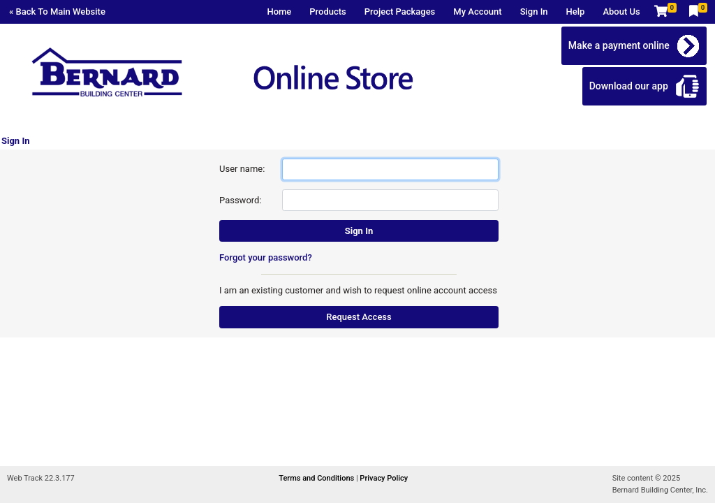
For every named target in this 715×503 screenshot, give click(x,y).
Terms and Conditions (317, 478)
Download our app (628, 86)
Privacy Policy (384, 478)
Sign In (534, 11)
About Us (621, 11)
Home (279, 11)
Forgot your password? (265, 257)
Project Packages (400, 11)
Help (575, 11)
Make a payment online (619, 45)
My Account (477, 11)
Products (327, 11)
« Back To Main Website (57, 11)
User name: (242, 168)
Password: (240, 200)
